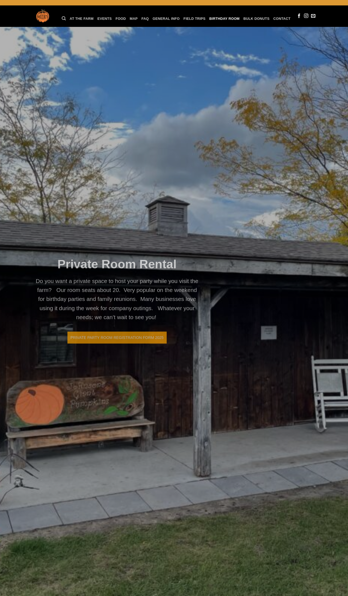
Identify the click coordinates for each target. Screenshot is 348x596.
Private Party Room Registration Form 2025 (112, 337)
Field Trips (195, 19)
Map (134, 19)
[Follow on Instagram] (306, 16)
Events (104, 19)
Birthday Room (224, 19)
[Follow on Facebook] (299, 16)
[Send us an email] (313, 16)
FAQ (145, 19)
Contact (281, 19)
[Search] (64, 18)
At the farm (82, 19)
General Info (166, 19)
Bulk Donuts (256, 19)
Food (121, 19)
